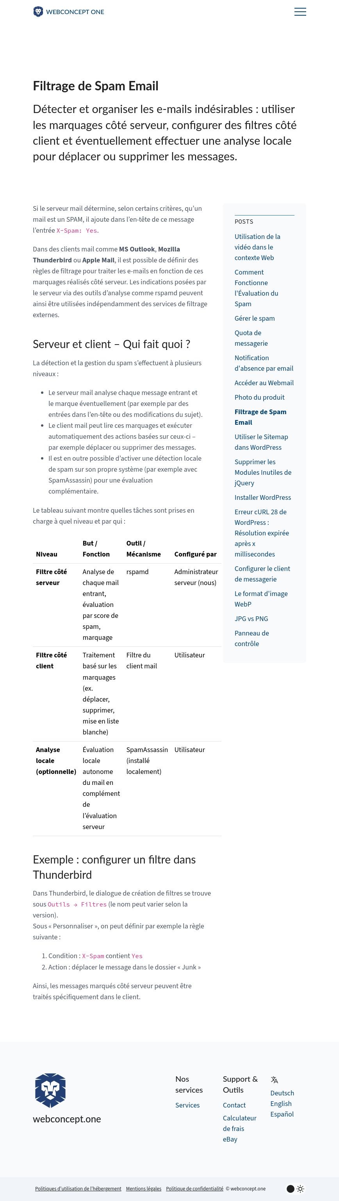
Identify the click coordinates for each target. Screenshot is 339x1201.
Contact (234, 1105)
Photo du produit (260, 397)
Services (187, 1105)
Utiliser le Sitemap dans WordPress (261, 442)
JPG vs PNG (251, 619)
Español (282, 1114)
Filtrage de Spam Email (261, 417)
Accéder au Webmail (264, 383)
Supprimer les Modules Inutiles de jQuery (263, 472)
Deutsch (282, 1093)
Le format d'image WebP (261, 599)
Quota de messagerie (251, 338)
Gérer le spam (255, 318)
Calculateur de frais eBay (240, 1128)
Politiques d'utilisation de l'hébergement (78, 1188)
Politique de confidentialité (194, 1188)
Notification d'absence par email (264, 363)
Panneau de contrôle (252, 638)
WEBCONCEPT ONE (75, 11)
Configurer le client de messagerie (262, 574)
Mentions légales (144, 1188)
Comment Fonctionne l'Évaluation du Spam (256, 288)
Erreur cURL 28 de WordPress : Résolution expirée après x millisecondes (262, 533)
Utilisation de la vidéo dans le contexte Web (257, 247)
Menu (300, 12)
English (281, 1104)
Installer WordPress (263, 498)
